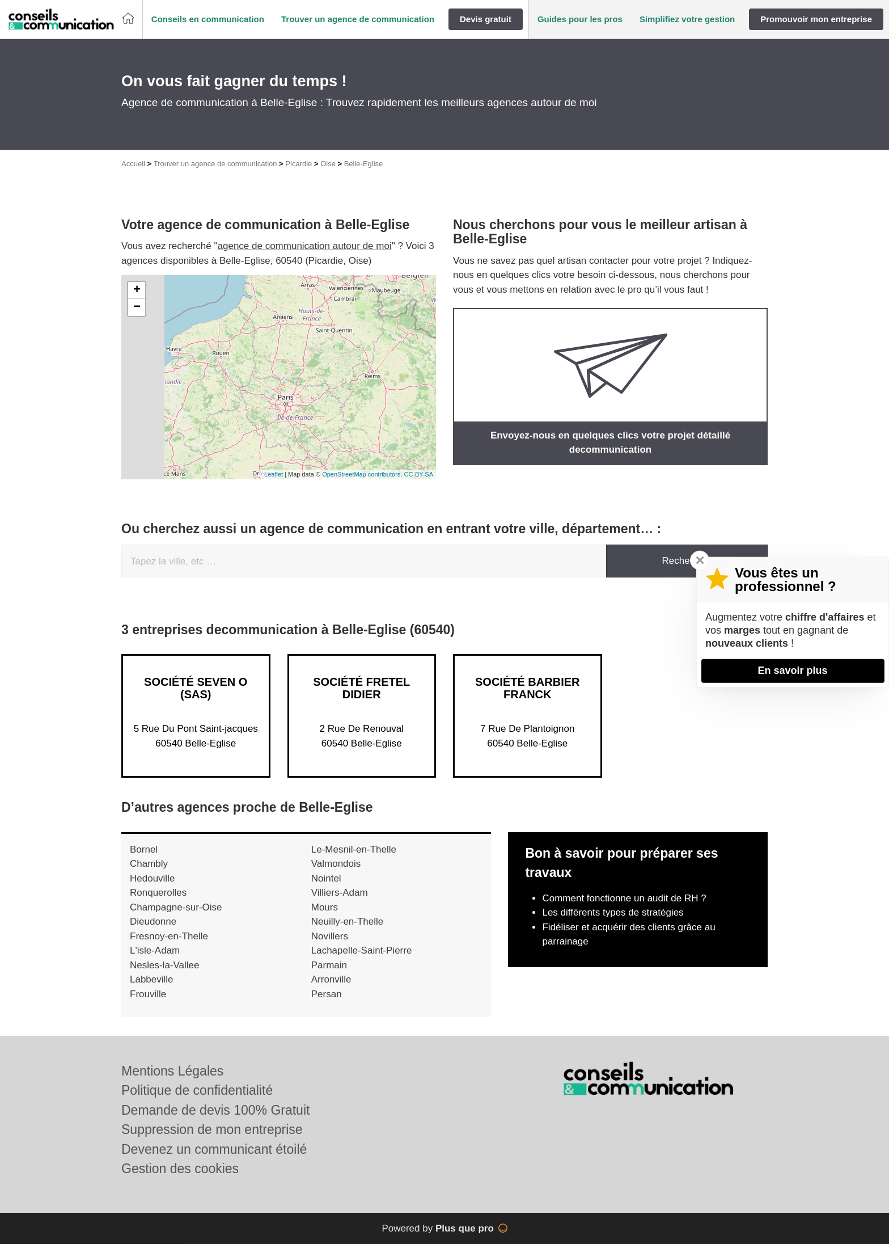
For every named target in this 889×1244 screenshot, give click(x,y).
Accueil (133, 163)
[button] (208, 19)
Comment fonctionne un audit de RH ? (624, 898)
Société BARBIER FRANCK (527, 688)
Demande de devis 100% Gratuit (215, 1110)
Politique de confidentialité (197, 1090)
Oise (328, 163)
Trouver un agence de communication (215, 163)
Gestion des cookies (180, 1168)
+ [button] (137, 290)
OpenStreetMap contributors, (363, 474)
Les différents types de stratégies (612, 912)
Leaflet (273, 474)
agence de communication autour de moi (305, 246)
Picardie (298, 163)
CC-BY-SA (418, 474)
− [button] (137, 307)
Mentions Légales (172, 1071)
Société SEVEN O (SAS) (195, 688)
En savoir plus (792, 670)
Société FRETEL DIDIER (361, 688)
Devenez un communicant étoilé (214, 1149)
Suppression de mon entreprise (212, 1129)
